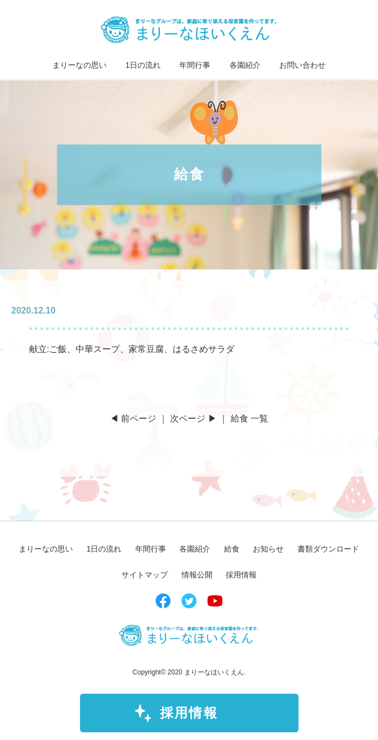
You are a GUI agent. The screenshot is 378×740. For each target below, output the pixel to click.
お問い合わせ (302, 65)
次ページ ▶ (193, 418)
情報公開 (197, 574)
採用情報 (189, 712)
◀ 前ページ (133, 418)
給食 (231, 548)
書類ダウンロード (328, 548)
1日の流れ (143, 65)
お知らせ (268, 548)
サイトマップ (144, 574)
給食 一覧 (249, 418)
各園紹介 (245, 65)
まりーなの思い (79, 65)
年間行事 (194, 65)
